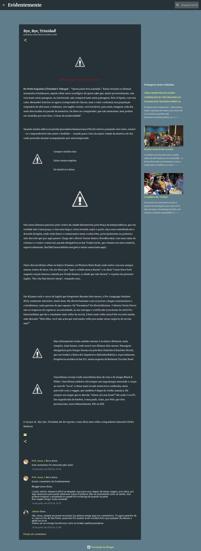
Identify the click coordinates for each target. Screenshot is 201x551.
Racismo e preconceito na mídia (158, 149)
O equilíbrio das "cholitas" (156, 197)
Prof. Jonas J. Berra (41, 460)
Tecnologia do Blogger (100, 547)
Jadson (35, 511)
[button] (25, 40)
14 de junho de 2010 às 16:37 (46, 503)
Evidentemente (25, 5)
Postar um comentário (34, 534)
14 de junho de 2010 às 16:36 (46, 469)
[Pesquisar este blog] (184, 5)
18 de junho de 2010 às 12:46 (46, 527)
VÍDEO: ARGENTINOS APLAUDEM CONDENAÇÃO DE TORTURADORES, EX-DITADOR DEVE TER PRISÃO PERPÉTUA (162, 97)
